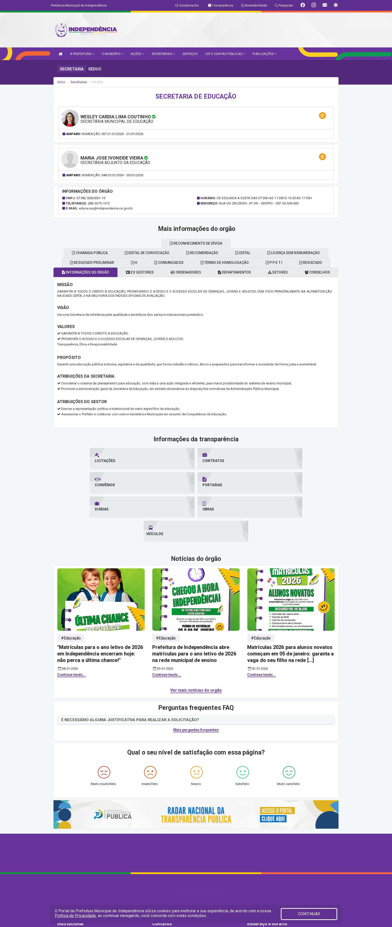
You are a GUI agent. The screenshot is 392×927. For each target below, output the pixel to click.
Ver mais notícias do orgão (196, 642)
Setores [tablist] (307, 273)
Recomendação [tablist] (298, 253)
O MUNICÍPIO (112, 54)
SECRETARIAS (163, 54)
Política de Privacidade (75, 915)
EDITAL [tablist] (122, 243)
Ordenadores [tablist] (207, 273)
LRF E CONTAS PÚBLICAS (225, 54)
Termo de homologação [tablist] (290, 263)
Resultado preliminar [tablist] (146, 263)
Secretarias (78, 82)
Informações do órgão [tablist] (98, 273)
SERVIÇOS (190, 54)
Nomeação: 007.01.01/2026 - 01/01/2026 (112, 134)
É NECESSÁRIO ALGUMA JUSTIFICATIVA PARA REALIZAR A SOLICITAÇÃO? (130, 671)
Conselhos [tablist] (90, 263)
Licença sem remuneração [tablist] (177, 243)
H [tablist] (192, 263)
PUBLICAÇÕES (264, 54)
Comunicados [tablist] (230, 263)
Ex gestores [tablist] (157, 273)
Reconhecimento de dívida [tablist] (250, 243)
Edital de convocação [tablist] (238, 253)
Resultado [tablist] (127, 253)
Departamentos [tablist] (259, 273)
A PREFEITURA (82, 54)
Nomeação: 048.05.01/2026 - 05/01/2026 (112, 175)
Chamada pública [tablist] (177, 253)
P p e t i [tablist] (86, 253)
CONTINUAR (309, 914)
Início (61, 82)
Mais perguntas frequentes (196, 682)
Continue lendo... (71, 626)
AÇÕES (137, 54)
